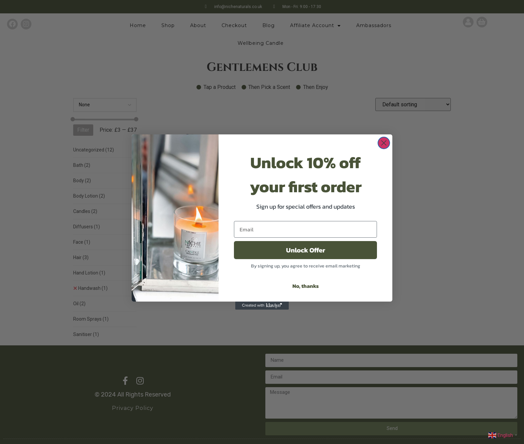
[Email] (305, 229)
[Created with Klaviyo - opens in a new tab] (262, 306)
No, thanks (305, 286)
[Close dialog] (384, 143)
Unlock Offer (305, 250)
